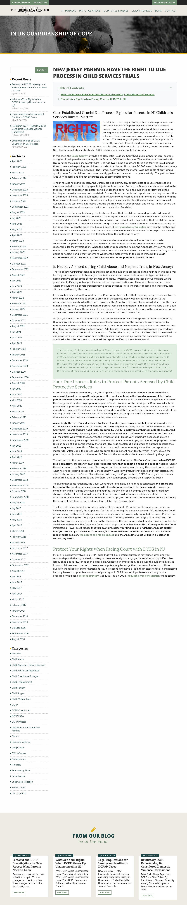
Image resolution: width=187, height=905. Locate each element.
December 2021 (20, 314)
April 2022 (17, 292)
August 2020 (18, 383)
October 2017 (19, 559)
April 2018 (17, 525)
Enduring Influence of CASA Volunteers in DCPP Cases (26, 142)
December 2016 (20, 616)
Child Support (19, 693)
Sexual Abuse (19, 776)
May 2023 (17, 229)
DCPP (15, 704)
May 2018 (17, 519)
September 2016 (20, 633)
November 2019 (20, 434)
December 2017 (20, 548)
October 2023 (19, 201)
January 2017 (18, 610)
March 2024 (18, 172)
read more (19, 893)
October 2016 (19, 628)
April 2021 (17, 343)
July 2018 (16, 508)
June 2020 (17, 394)
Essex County (80, 155)
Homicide (16, 764)
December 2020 (20, 360)
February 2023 (19, 246)
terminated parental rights (130, 226)
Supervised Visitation (22, 781)
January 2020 (18, 423)
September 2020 (20, 377)
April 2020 (17, 405)
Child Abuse (18, 659)
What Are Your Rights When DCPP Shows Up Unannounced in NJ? (28, 102)
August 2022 (18, 275)
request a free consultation (144, 575)
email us (40, 2)
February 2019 (19, 468)
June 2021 (17, 337)
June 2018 (17, 514)
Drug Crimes (18, 747)
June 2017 (17, 582)
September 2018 (20, 497)
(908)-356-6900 (21, 2)
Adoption (16, 653)
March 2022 (18, 297)
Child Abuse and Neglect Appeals (28, 665)
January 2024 (18, 184)
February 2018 (19, 536)
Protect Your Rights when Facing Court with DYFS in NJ (93, 99)
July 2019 (16, 445)
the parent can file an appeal (97, 534)
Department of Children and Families (26, 729)
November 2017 (20, 553)
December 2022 (20, 258)
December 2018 (20, 479)
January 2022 (18, 309)
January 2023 (18, 252)
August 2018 (18, 502)
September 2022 (20, 269)
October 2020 (19, 371)
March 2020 (18, 411)
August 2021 (18, 326)
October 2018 (19, 491)
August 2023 (18, 212)
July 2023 (16, 218)
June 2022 (17, 286)
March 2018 (18, 531)
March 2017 (18, 599)
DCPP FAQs (18, 716)
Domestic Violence (21, 742)
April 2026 (17, 161)
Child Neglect (18, 687)
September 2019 (20, 440)
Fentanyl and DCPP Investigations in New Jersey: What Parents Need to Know (29, 87)
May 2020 (17, 400)
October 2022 (19, 263)
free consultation (164, 2)
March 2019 (18, 462)
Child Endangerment (22, 682)
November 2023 (20, 195)
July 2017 (16, 576)
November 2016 (20, 622)
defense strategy (89, 575)
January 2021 (18, 354)
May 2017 (17, 588)
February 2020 (19, 417)
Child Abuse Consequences (25, 670)
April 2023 (17, 235)
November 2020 (20, 366)
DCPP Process (19, 721)
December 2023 (20, 189)
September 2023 (20, 206)
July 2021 (16, 332)
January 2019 (18, 474)
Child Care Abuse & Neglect (26, 676)
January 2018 (18, 542)
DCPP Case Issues (21, 710)
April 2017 (17, 593)
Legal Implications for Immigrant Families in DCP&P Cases (28, 116)
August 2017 (18, 571)
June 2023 (17, 223)
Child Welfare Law (21, 699)
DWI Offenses (19, 753)
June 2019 (17, 451)
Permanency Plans (21, 770)
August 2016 (18, 639)
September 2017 (20, 565)
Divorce (15, 736)
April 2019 (17, 457)
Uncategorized (19, 793)
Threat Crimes (19, 787)
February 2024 (19, 178)
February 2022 (19, 303)
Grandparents (19, 759)
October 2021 (19, 320)
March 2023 (18, 240)
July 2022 (16, 280)
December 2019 (20, 428)
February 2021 (19, 349)
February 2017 (19, 605)
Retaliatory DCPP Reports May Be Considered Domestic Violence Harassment (29, 129)
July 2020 (16, 389)
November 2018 (20, 485)
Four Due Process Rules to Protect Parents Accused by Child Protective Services (108, 94)
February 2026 (19, 166)
